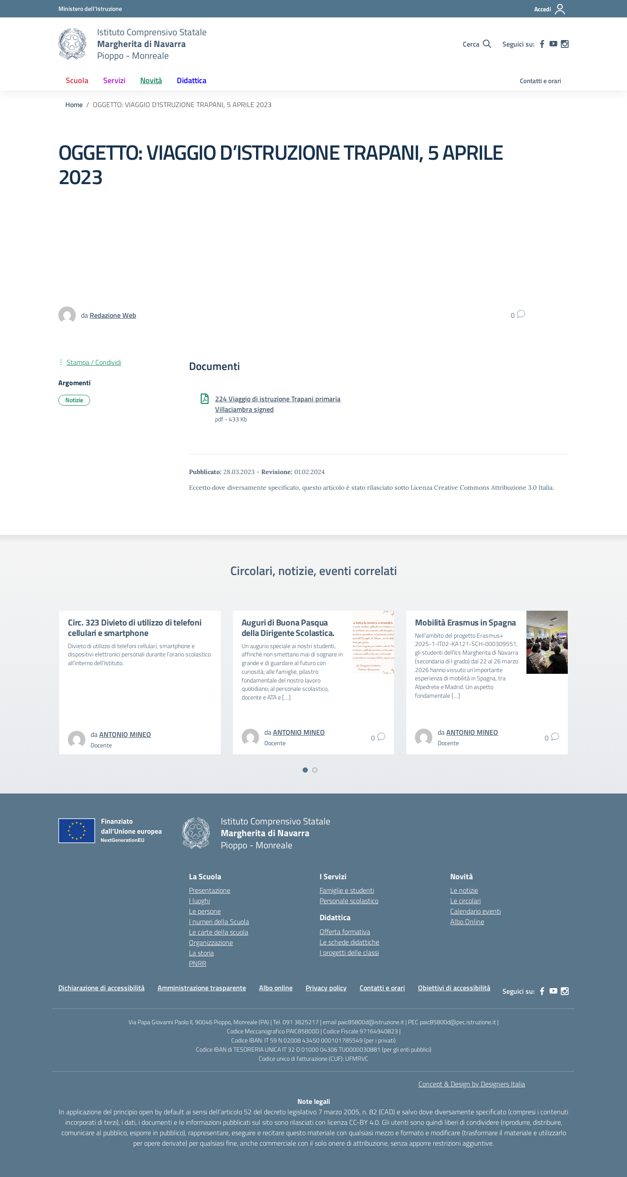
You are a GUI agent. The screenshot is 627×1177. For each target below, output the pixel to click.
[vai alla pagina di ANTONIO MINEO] (125, 734)
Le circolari (465, 900)
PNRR (197, 963)
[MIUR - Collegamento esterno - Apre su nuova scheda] (90, 8)
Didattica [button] (191, 80)
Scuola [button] (77, 80)
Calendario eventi (475, 911)
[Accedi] (550, 9)
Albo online (276, 987)
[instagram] (565, 44)
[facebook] (542, 44)
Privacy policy (326, 987)
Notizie (74, 399)
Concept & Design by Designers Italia (471, 1084)
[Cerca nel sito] (477, 44)
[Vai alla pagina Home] (74, 104)
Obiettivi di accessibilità (454, 987)
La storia (201, 953)
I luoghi (199, 900)
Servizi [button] (114, 80)
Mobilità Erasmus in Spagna (465, 622)
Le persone (205, 911)
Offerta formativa (345, 931)
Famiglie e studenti (347, 890)
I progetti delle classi (349, 952)
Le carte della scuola (218, 932)
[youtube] (553, 44)
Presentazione (209, 890)
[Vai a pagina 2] (314, 770)
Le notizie (464, 890)
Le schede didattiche (349, 942)
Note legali (313, 1101)
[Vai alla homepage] (72, 44)
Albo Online (467, 921)
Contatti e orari (540, 81)
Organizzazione (211, 942)
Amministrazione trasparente (202, 987)
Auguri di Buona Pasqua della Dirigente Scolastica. (288, 627)
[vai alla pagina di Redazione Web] (113, 315)
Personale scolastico (349, 900)
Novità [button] (151, 80)
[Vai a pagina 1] (305, 770)
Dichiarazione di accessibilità (101, 987)
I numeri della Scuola (219, 921)
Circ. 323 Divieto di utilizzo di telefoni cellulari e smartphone (135, 627)
